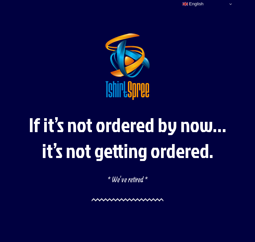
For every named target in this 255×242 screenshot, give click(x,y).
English (193, 4)
